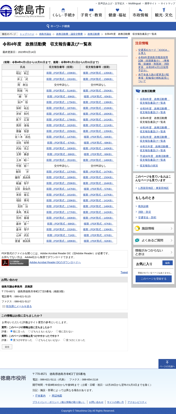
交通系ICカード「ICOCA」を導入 (154, 51)
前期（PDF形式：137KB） (61, 171)
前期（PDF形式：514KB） (61, 90)
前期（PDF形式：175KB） (61, 102)
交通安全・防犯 (147, 217)
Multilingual (134, 3)
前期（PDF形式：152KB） (61, 229)
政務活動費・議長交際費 (69, 34)
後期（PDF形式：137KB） (98, 194)
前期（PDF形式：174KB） (61, 206)
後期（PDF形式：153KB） (98, 108)
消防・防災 (144, 211)
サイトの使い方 (115, 402)
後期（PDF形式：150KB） (98, 177)
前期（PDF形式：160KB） (61, 148)
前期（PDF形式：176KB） (61, 119)
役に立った (19, 331)
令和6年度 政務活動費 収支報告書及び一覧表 (155, 101)
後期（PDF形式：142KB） (98, 212)
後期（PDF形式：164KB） (98, 183)
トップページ (27, 34)
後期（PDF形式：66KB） (98, 154)
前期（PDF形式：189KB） (61, 240)
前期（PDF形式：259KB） (61, 183)
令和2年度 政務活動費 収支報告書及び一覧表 (155, 138)
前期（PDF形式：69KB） (62, 96)
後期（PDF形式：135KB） (98, 72)
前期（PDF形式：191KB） (61, 79)
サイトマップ (168, 3)
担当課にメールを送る (19, 306)
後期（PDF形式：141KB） (98, 119)
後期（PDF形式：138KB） (98, 102)
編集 (167, 262)
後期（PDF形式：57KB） (98, 188)
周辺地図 (57, 395)
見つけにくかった (75, 340)
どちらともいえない (42, 331)
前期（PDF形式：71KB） (62, 235)
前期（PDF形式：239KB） (61, 200)
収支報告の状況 (149, 165)
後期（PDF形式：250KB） (98, 90)
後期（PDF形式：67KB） (98, 223)
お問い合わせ (96, 402)
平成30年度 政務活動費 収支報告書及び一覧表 (155, 158)
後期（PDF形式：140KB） (98, 148)
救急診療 (143, 206)
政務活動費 (94, 34)
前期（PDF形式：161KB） (61, 194)
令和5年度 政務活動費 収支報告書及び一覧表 (155, 110)
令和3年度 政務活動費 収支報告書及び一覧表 (155, 129)
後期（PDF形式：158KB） (98, 79)
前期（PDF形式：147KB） (61, 136)
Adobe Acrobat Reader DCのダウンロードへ (41, 262)
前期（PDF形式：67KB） (62, 142)
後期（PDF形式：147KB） (98, 171)
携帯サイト (151, 3)
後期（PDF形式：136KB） (98, 229)
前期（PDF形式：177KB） (61, 212)
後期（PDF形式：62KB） (98, 240)
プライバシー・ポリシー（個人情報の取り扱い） (58, 402)
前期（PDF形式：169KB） (61, 177)
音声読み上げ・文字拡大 (111, 3)
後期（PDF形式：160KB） (98, 113)
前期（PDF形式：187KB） (61, 108)
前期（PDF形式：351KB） (61, 160)
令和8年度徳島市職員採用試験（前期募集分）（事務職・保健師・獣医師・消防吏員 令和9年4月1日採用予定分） (153, 64)
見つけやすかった (22, 340)
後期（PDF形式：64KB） (98, 136)
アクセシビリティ (137, 402)
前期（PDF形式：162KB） (61, 125)
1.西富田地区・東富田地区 (153, 187)
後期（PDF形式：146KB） (98, 160)
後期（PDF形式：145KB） (98, 217)
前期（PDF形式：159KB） (61, 72)
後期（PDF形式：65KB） (98, 96)
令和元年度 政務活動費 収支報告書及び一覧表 (155, 148)
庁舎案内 (40, 395)
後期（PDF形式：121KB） (98, 125)
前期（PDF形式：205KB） (61, 131)
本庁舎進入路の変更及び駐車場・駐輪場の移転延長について (153, 78)
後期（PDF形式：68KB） (98, 142)
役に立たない (66, 331)
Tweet (124, 272)
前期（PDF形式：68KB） (62, 154)
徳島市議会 (45, 34)
